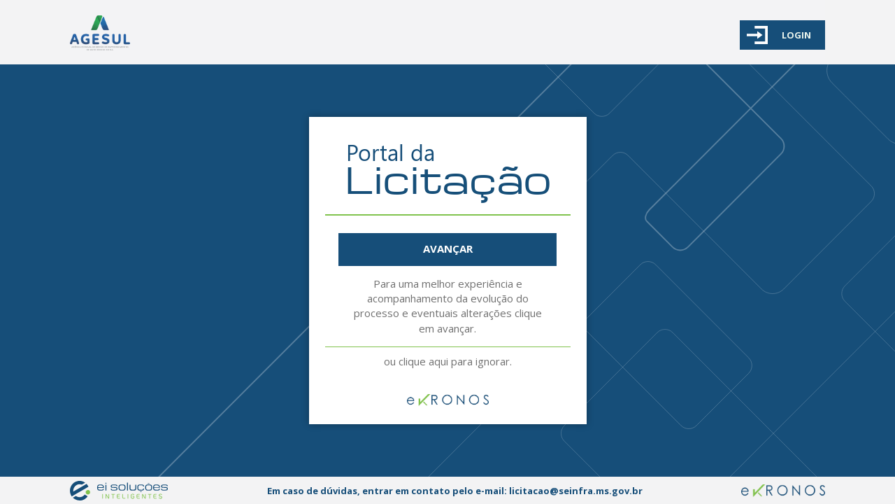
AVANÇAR (448, 248)
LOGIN (779, 35)
